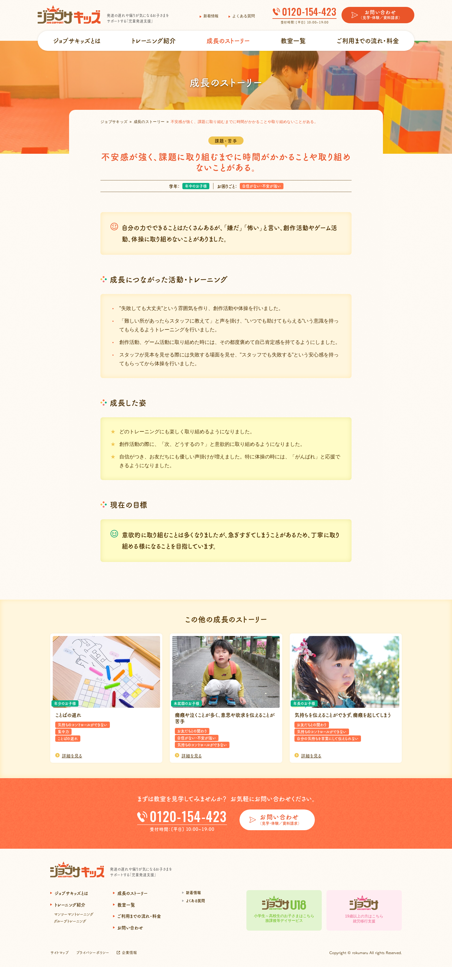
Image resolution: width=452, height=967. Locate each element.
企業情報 (129, 952)
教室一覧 (293, 40)
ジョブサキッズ (114, 122)
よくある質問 (243, 16)
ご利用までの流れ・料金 (368, 40)
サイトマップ (59, 952)
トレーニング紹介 (154, 40)
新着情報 (210, 16)
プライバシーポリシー (92, 952)
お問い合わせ (130, 927)
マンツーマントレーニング (74, 914)
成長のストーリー (228, 40)
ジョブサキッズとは (76, 40)
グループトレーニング (70, 921)
